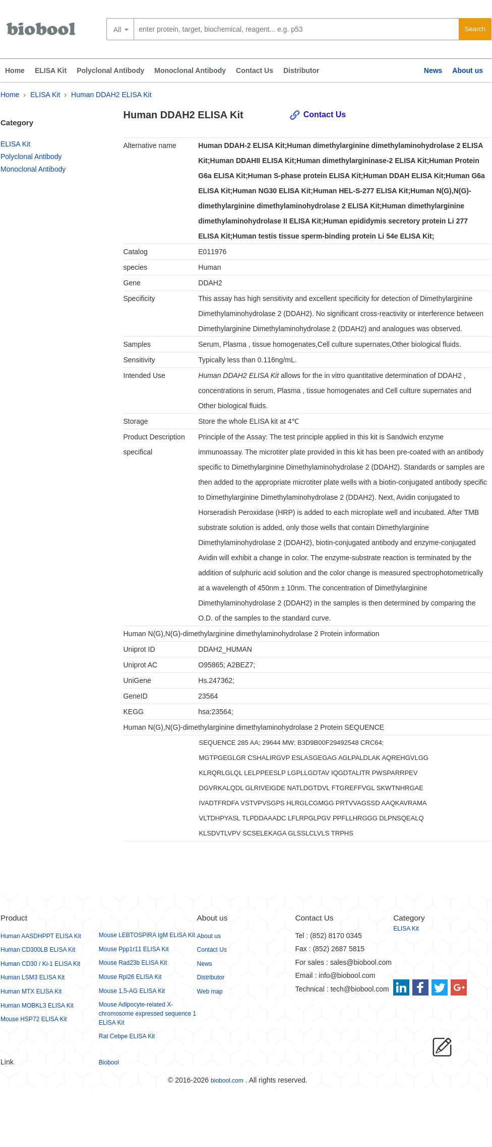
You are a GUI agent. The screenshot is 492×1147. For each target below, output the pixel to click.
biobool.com (227, 1080)
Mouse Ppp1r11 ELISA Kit (134, 949)
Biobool (109, 1062)
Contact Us (254, 70)
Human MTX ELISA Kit (31, 991)
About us (467, 70)
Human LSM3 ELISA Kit (33, 977)
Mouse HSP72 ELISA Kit (34, 1019)
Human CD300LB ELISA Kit (38, 949)
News (433, 70)
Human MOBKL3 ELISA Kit (37, 1005)
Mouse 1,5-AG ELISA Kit (132, 991)
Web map (210, 991)
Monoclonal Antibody (190, 70)
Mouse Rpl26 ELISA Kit (130, 976)
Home (15, 70)
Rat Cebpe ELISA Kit (127, 1036)
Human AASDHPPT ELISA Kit (41, 936)
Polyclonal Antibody (110, 70)
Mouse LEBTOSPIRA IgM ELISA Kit (147, 935)
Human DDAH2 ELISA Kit (111, 95)
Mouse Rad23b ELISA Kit (133, 962)
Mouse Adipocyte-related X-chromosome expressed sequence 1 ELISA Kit (147, 1013)
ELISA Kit (51, 70)
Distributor (301, 70)
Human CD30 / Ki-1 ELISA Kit (40, 963)
